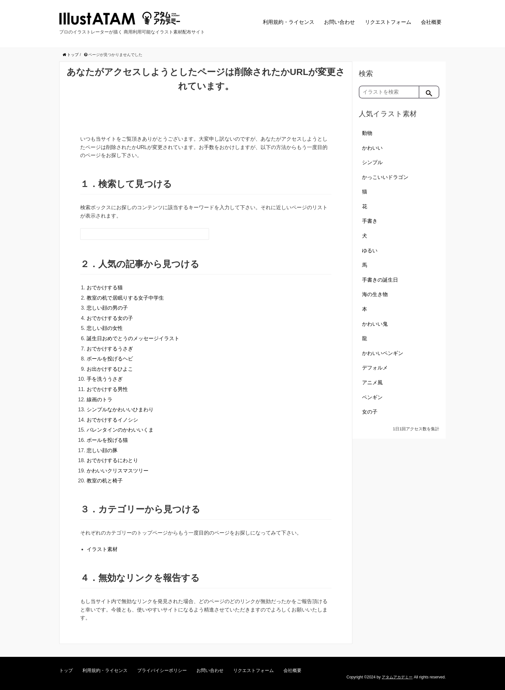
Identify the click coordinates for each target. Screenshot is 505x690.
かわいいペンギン (382, 353)
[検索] (429, 92)
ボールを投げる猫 (107, 440)
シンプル (372, 162)
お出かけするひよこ (110, 369)
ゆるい (369, 250)
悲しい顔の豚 (102, 450)
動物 (367, 133)
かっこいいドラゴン (385, 177)
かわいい (372, 148)
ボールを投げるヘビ (110, 358)
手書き (369, 221)
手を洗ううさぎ (105, 379)
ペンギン (372, 397)
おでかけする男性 (107, 389)
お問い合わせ (339, 22)
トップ (66, 670)
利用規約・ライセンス (288, 22)
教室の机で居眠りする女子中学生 (125, 298)
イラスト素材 (102, 549)
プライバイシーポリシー (162, 670)
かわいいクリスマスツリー (117, 470)
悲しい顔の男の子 (107, 308)
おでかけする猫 (105, 287)
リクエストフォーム (388, 22)
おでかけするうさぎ (110, 348)
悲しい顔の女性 (105, 328)
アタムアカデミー (397, 677)
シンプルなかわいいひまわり (120, 409)
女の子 (369, 412)
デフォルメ (375, 367)
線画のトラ (99, 399)
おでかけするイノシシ (112, 420)
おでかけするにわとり (112, 460)
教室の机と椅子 (105, 480)
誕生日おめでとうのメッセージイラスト (133, 338)
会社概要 (431, 22)
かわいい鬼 (375, 324)
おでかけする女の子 (110, 318)
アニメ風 (372, 382)
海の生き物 (375, 294)
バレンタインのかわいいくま (120, 430)
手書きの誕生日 (380, 280)
